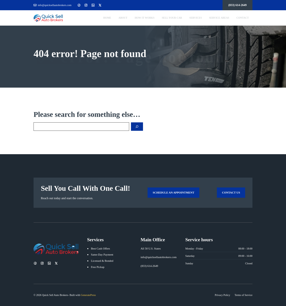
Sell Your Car (172, 17)
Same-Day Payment (102, 254)
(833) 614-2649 (237, 5)
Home (107, 17)
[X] (100, 5)
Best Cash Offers (100, 248)
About (123, 17)
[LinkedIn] (93, 5)
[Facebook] (79, 5)
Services (195, 17)
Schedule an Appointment (173, 192)
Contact (242, 17)
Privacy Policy (222, 295)
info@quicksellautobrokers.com (55, 5)
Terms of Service (243, 295)
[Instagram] (86, 5)
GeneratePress (88, 295)
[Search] (137, 126)
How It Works (144, 17)
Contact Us (231, 192)
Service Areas (219, 17)
